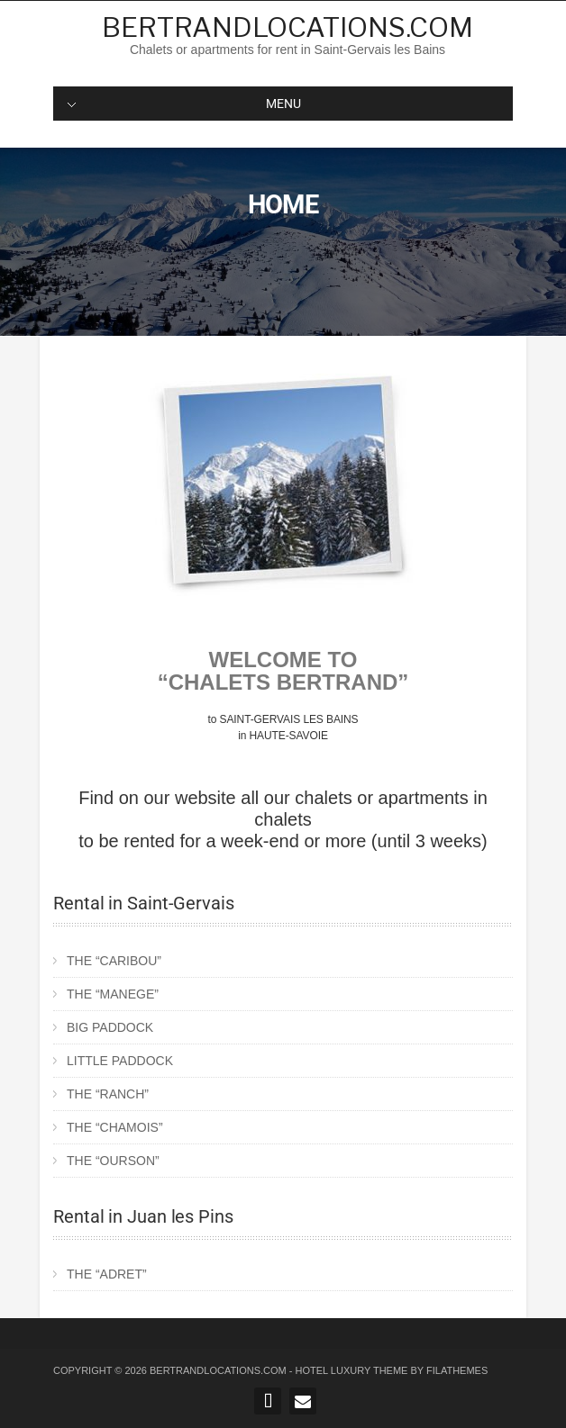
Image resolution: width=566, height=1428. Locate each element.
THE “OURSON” (113, 1160)
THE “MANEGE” (113, 994)
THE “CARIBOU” (114, 961)
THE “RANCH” (108, 1094)
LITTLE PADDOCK (120, 1060)
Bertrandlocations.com (287, 27)
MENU (184, 103)
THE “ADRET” (107, 1274)
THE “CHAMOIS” (115, 1127)
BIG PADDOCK (110, 1027)
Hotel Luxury (333, 1370)
